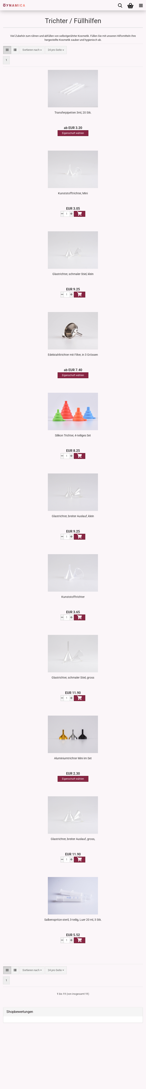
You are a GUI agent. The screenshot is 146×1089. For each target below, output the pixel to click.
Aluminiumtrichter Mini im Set (73, 758)
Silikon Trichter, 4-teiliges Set (73, 435)
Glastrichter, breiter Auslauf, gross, (73, 839)
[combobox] (32, 50)
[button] (7, 50)
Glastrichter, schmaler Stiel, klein (73, 274)
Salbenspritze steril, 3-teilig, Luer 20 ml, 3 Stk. (73, 919)
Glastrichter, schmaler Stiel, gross (73, 677)
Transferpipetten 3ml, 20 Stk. (73, 112)
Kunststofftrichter (73, 596)
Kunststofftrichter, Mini (73, 193)
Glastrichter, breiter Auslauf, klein (73, 516)
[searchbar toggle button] (120, 5)
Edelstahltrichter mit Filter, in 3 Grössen (73, 354)
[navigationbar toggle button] (141, 5)
